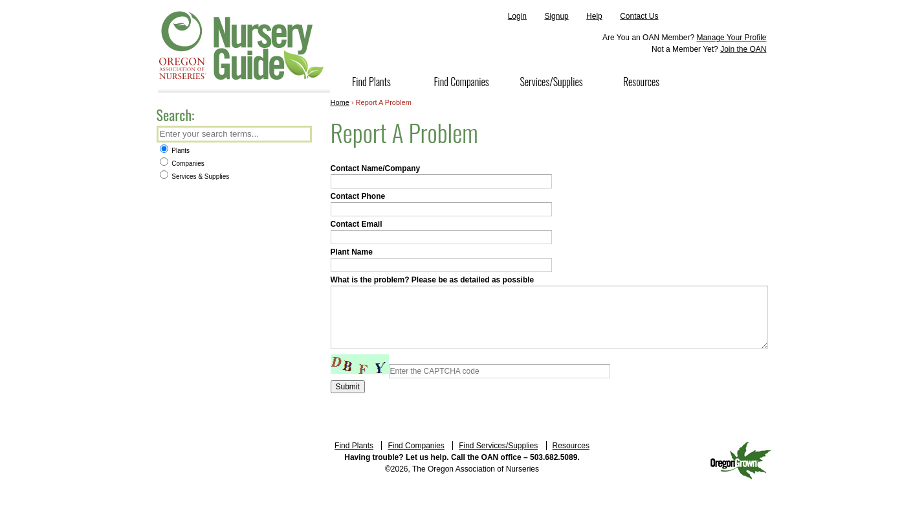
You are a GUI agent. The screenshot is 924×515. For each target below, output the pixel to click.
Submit (348, 386)
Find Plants (371, 81)
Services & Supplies (195, 176)
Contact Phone (358, 196)
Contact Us (639, 16)
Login (517, 16)
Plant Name (352, 252)
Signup (556, 16)
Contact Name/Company (376, 168)
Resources (641, 81)
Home (340, 102)
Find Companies (461, 81)
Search (301, 135)
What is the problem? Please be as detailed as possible (432, 279)
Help (594, 16)
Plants (175, 150)
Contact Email (356, 224)
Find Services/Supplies (498, 445)
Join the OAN (743, 49)
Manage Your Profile (731, 37)
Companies (182, 163)
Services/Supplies (551, 81)
